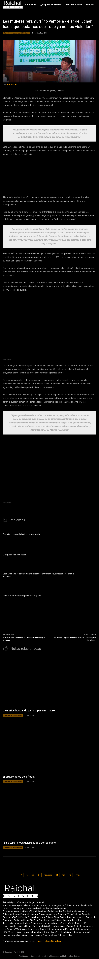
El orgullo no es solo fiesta (14, 554)
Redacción (12, 84)
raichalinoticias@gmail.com (50, 941)
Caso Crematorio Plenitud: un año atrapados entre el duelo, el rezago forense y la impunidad (38, 575)
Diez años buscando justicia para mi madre (21, 534)
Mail (63, 875)
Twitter (77, 875)
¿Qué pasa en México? (13, 715)
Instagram (48, 875)
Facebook (30, 875)
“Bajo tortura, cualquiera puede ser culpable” (22, 595)
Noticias (25, 33)
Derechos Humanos (12, 33)
